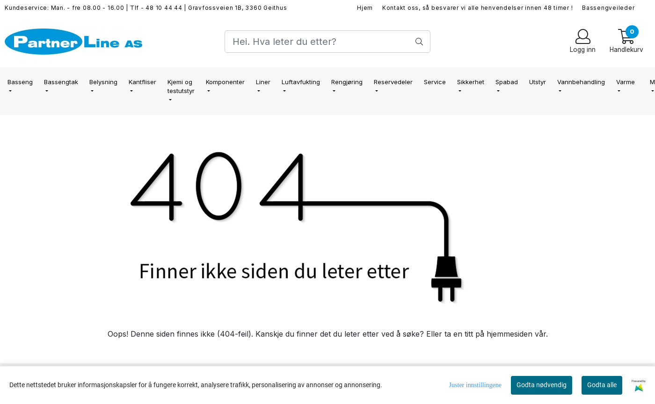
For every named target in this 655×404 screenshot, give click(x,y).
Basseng (20, 82)
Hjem (365, 7)
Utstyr (537, 82)
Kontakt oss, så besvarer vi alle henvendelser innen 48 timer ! (477, 7)
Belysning (103, 82)
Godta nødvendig (542, 385)
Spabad (506, 82)
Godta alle (602, 385)
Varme (625, 82)
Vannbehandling (581, 82)
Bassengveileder (608, 7)
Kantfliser (142, 82)
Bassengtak (61, 82)
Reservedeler (393, 82)
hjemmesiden (509, 334)
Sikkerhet (470, 82)
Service (435, 82)
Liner (263, 82)
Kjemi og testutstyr (181, 86)
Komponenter (225, 82)
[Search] (327, 41)
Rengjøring (347, 82)
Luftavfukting (301, 82)
